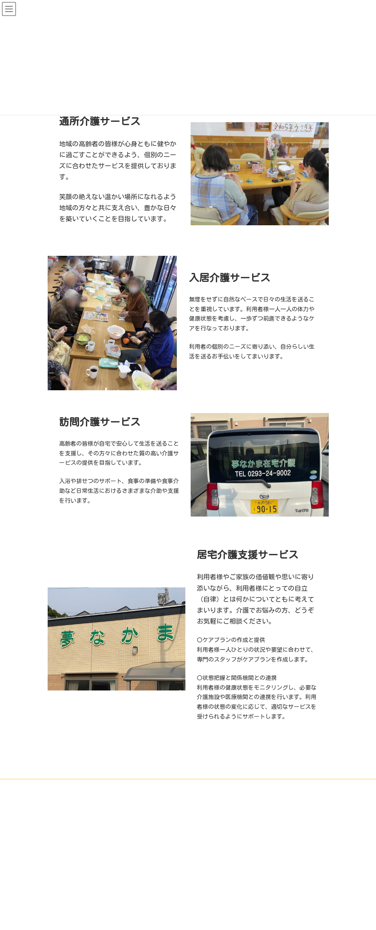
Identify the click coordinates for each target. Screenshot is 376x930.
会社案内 (238, 786)
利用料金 (201, 786)
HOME (95, 786)
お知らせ (276, 786)
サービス (164, 786)
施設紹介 (127, 786)
